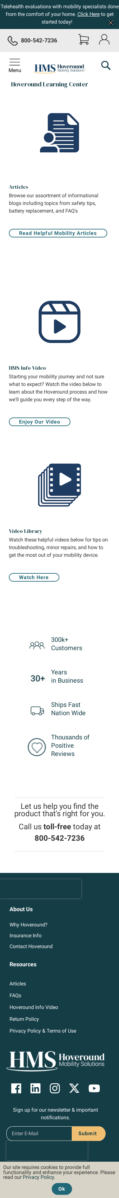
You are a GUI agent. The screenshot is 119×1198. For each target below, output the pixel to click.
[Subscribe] (86, 1133)
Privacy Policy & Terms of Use (43, 1031)
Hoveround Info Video (34, 1007)
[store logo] (59, 69)
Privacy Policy (38, 1177)
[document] (59, 1178)
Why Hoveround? (29, 925)
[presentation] (40, 888)
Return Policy (24, 1019)
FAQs (15, 995)
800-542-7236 (60, 838)
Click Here (88, 14)
